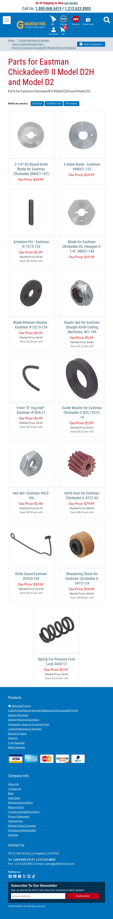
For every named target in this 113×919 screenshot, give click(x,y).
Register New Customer (22, 825)
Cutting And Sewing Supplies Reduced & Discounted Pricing (43, 710)
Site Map (13, 834)
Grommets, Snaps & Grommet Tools (28, 724)
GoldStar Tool (53, 103)
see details (71, 3)
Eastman (37, 103)
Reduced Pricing (19, 705)
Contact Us (14, 788)
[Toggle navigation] (7, 20)
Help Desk (14, 798)
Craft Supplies (16, 742)
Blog (10, 793)
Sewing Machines (18, 715)
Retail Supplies (16, 747)
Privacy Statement (18, 816)
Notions (12, 738)
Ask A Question (91, 44)
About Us (13, 784)
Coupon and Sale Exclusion (23, 811)
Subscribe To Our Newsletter (34, 886)
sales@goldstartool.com (59, 863)
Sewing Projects (17, 733)
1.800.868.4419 (48, 8)
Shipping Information (20, 802)
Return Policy (16, 807)
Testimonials (15, 821)
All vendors (71, 103)
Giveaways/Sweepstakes (22, 830)
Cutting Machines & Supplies (25, 728)
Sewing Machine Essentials (23, 719)
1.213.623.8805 (78, 8)
